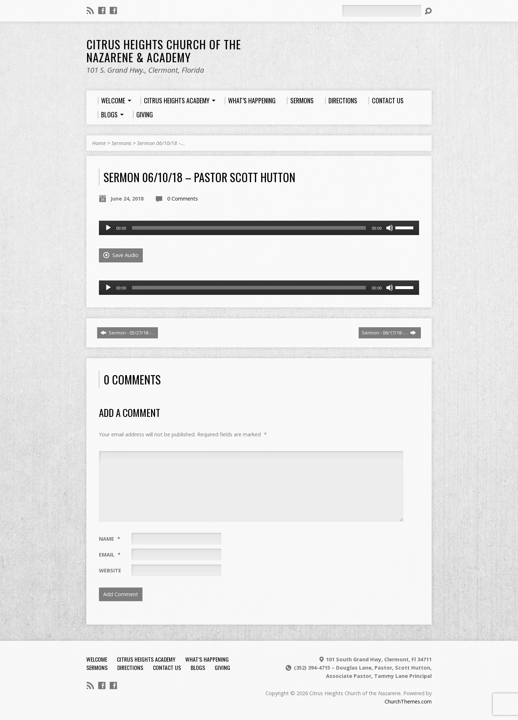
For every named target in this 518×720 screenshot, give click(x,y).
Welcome (96, 659)
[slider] (249, 228)
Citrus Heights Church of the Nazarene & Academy (163, 50)
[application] (259, 228)
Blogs (198, 667)
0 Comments (182, 198)
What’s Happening (207, 659)
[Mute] (389, 227)
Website (110, 570)
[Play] (108, 227)
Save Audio (120, 255)
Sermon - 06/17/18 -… (389, 332)
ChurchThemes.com (408, 701)
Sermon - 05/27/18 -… (127, 332)
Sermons (121, 143)
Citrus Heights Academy (146, 659)
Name (109, 538)
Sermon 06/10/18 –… (161, 143)
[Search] (381, 11)
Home (99, 143)
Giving (222, 667)
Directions (130, 667)
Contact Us (167, 667)
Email (110, 554)
